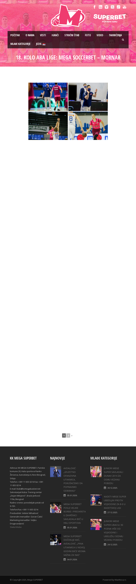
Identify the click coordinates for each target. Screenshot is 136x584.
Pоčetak (15, 35)
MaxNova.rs (120, 579)
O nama (30, 35)
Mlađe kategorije (20, 44)
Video (100, 35)
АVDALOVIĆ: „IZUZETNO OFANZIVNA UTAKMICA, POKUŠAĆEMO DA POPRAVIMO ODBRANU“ (73, 479)
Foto (88, 35)
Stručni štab (71, 35)
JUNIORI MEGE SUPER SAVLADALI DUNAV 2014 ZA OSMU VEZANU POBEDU (113, 476)
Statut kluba (15, 527)
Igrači (55, 35)
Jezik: (40, 44)
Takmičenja (115, 35)
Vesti (43, 35)
